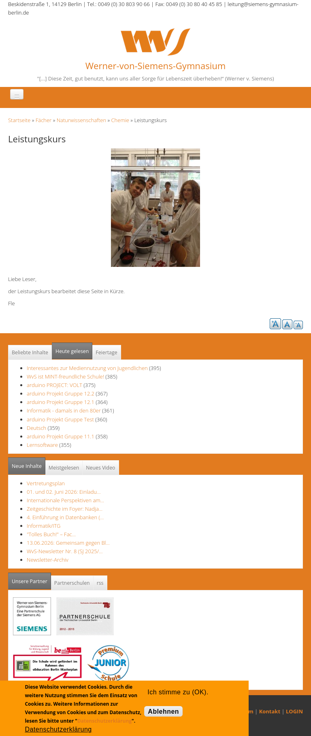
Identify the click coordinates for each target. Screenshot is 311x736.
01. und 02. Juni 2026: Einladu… (63, 491)
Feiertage (106, 352)
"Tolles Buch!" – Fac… (51, 534)
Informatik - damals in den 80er (64, 410)
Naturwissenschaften (81, 120)
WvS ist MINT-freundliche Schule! (65, 376)
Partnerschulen (72, 582)
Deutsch (37, 427)
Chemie (120, 120)
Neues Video (100, 467)
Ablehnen (163, 711)
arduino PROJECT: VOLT (54, 385)
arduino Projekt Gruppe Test (60, 419)
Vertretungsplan (46, 483)
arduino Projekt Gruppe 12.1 (60, 402)
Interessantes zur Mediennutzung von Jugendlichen (87, 368)
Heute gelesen (72, 351)
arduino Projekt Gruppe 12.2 (60, 393)
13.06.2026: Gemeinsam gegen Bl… (68, 542)
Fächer (43, 120)
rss (100, 582)
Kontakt (269, 711)
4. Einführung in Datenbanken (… (65, 517)
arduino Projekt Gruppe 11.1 (60, 436)
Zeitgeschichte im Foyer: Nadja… (64, 508)
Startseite (19, 120)
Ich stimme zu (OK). (177, 692)
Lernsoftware (42, 444)
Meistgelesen (64, 467)
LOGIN (294, 711)
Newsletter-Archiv (47, 559)
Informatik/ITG (43, 525)
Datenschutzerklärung (104, 720)
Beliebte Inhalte (30, 352)
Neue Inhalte (27, 466)
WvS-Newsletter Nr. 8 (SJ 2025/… (65, 551)
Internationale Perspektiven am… (65, 500)
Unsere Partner (31, 579)
